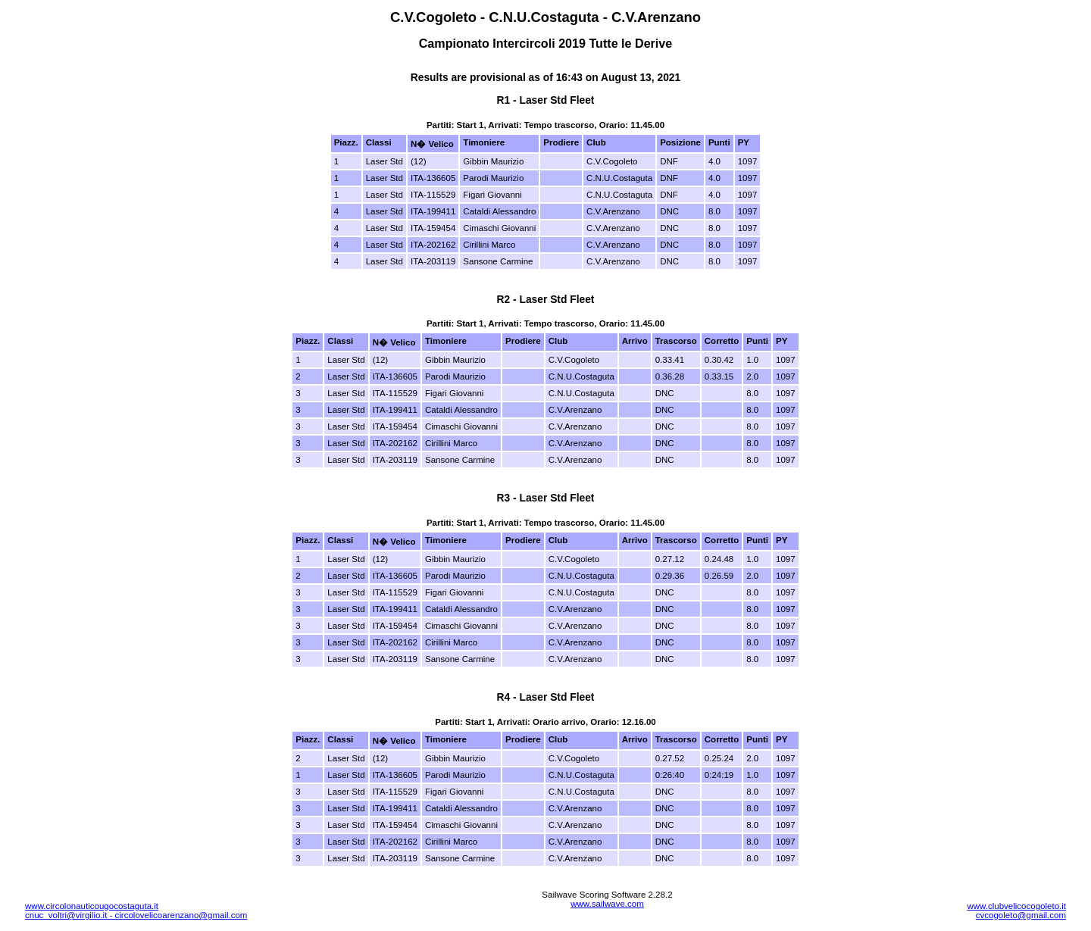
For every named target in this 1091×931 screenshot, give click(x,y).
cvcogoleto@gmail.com (1021, 915)
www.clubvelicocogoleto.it (1016, 906)
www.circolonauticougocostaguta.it (91, 906)
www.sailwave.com (607, 903)
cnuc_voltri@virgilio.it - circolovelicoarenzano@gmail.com (136, 915)
